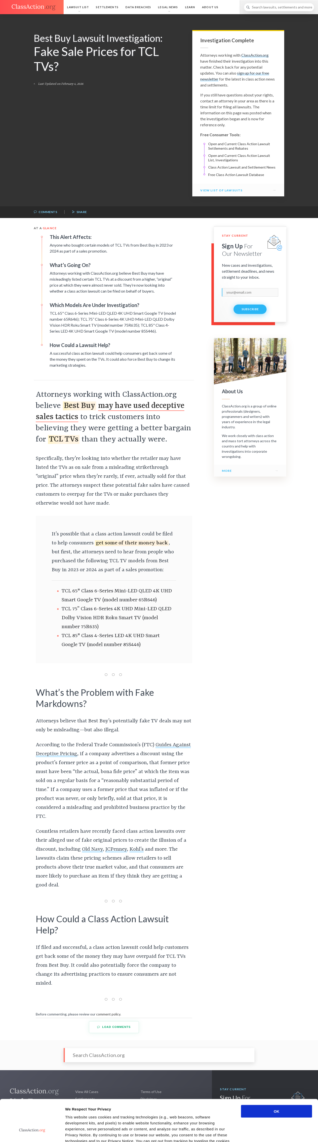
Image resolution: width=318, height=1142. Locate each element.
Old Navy (92, 849)
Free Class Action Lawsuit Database (236, 175)
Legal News (168, 7)
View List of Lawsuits (221, 190)
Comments (45, 212)
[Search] (279, 7)
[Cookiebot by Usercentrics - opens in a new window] (32, 1132)
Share (79, 212)
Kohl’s (136, 849)
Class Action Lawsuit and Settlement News (242, 167)
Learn (190, 7)
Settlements (107, 7)
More (227, 471)
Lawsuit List (78, 7)
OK (276, 1076)
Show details (260, 1132)
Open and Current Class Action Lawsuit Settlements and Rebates (239, 146)
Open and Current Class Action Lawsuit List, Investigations (239, 157)
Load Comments (114, 1027)
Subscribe (250, 309)
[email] (250, 292)
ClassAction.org (255, 55)
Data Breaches (138, 7)
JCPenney (116, 849)
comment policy (108, 1014)
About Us (210, 7)
